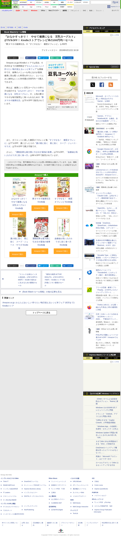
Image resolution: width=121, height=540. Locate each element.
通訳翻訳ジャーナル (79, 489)
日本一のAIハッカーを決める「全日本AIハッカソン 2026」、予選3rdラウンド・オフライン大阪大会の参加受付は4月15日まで (107, 319)
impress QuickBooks (101, 489)
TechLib (75, 513)
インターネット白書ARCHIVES (13, 514)
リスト (22, 58)
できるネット (7, 510)
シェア (32, 58)
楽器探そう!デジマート (58, 485)
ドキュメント (75, 10)
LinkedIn (69, 58)
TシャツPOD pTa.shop (102, 502)
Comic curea (98, 485)
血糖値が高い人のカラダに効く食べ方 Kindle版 (63, 241)
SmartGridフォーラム (31, 481)
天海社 (96, 481)
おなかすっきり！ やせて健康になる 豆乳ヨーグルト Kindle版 (20, 203)
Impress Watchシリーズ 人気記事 (102, 355)
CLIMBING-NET (56, 503)
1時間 (88, 31)
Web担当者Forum (9, 485)
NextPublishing (29, 510)
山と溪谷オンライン (58, 499)
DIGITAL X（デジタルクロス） (34, 496)
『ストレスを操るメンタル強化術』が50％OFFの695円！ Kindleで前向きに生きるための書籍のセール (27, 279)
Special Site (94, 67)
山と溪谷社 (52, 496)
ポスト (15, 58)
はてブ (45, 58)
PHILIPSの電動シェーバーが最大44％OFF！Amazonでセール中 (107, 337)
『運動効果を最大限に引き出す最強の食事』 (34, 152)
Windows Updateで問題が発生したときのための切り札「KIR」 (107, 435)
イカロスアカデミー (79, 496)
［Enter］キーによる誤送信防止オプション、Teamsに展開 (107, 401)
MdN (72, 500)
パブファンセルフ (100, 495)
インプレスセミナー (30, 492)
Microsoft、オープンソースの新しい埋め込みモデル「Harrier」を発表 (107, 98)
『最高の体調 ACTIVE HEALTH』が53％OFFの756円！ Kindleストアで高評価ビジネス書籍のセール (55, 279)
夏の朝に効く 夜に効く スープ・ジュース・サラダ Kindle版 (19, 243)
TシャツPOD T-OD (58, 489)
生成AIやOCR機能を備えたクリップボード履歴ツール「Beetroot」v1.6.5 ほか (106, 242)
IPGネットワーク (97, 499)
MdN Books (77, 503)
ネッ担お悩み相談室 (9, 500)
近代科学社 (52, 507)
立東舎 (53, 492)
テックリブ (74, 510)
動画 (90, 10)
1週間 (106, 31)
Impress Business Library (32, 489)
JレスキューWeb (78, 492)
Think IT (5, 481)
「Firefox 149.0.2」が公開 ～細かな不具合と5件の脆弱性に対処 (107, 307)
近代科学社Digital (57, 510)
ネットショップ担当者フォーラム (35, 485)
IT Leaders (6, 492)
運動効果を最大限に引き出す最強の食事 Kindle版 (41, 241)
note (57, 58)
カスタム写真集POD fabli (103, 506)
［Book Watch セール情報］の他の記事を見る (41, 292)
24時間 (97, 31)
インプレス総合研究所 (10, 489)
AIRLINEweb (77, 481)
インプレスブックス (30, 506)
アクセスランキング (97, 28)
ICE (93, 478)
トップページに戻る (41, 313)
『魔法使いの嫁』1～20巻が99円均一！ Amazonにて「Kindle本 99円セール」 (107, 134)
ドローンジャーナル (9, 496)
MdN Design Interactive (80, 507)
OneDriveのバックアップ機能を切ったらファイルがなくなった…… (107, 450)
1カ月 (116, 31)
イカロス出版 (74, 478)
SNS (84, 10)
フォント (99, 10)
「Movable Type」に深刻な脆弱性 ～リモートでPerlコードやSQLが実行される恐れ (107, 257)
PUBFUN (95, 492)
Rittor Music (53, 478)
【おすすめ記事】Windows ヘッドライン (104, 394)
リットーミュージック (58, 481)
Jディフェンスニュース (80, 485)
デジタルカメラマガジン (11, 507)
